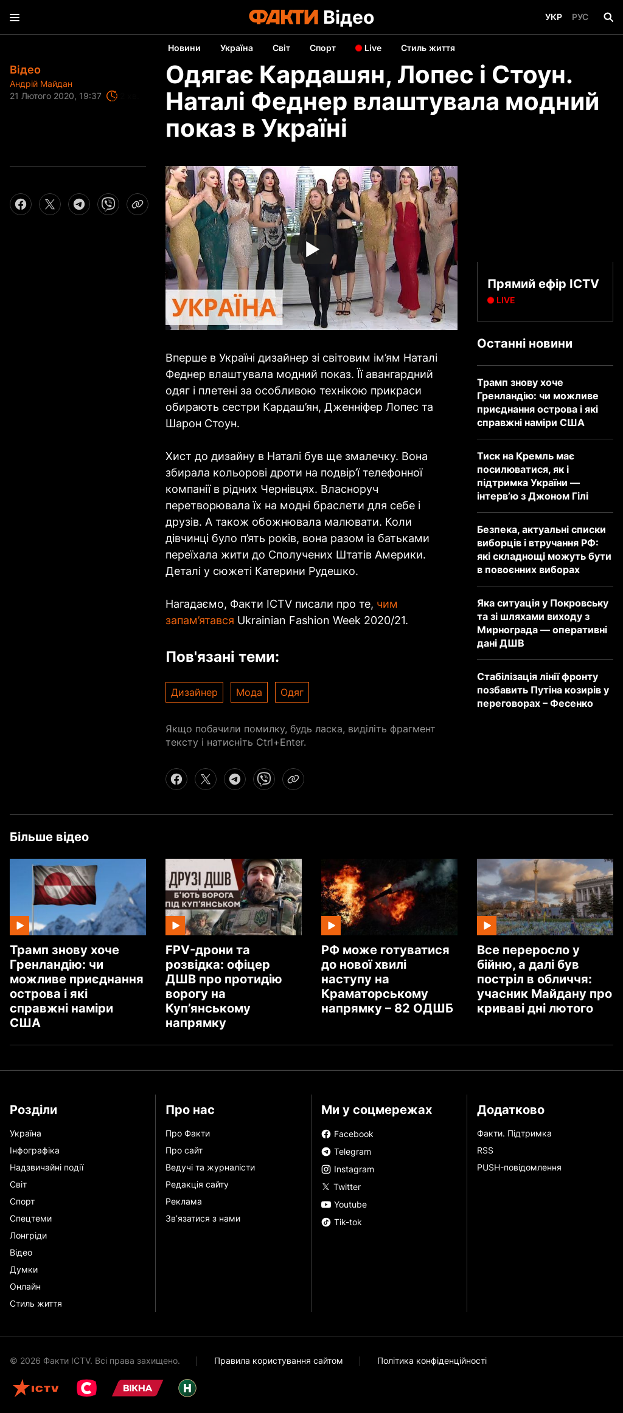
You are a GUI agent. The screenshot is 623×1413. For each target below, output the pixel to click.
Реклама (183, 1201)
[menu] (14, 17)
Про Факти (187, 1133)
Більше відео (49, 837)
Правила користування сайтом (278, 1360)
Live (372, 48)
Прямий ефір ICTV (543, 284)
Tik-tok (341, 1222)
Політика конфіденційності (432, 1360)
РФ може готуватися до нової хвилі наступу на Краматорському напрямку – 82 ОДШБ (387, 979)
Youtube (344, 1204)
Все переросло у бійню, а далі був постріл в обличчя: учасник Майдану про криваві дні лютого (544, 979)
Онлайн (25, 1286)
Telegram (346, 1151)
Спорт (323, 48)
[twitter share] (50, 204)
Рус (580, 17)
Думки (24, 1269)
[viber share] (108, 204)
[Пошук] (608, 17)
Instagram (347, 1169)
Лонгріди (28, 1235)
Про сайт (184, 1150)
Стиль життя (428, 48)
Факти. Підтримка (514, 1133)
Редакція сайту (197, 1184)
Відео (348, 17)
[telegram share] (79, 204)
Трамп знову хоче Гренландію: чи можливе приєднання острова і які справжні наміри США (77, 986)
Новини (184, 48)
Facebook (347, 1134)
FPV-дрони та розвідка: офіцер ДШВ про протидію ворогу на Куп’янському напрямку (223, 986)
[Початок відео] (311, 248)
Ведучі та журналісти (210, 1167)
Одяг (292, 692)
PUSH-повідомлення (519, 1167)
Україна (236, 48)
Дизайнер (194, 692)
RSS (485, 1150)
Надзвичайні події (46, 1167)
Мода (249, 692)
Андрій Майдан (41, 83)
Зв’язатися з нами (202, 1218)
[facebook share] (21, 204)
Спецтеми (31, 1218)
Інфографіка (35, 1150)
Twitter (341, 1186)
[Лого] (283, 17)
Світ (281, 48)
